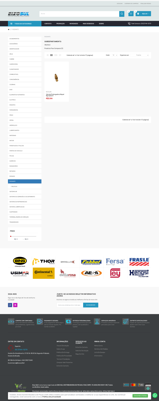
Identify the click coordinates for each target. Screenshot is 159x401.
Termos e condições (63, 359)
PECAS (12, 156)
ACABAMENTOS (14, 38)
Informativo (98, 356)
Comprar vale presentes (65, 362)
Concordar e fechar (140, 396)
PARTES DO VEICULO (16, 151)
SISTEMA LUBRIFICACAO (17, 207)
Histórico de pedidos (101, 349)
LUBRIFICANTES (14, 130)
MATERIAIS (13, 135)
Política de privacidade (64, 356)
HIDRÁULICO (13, 125)
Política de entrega (63, 352)
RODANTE (15, 29)
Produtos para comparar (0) (53, 48)
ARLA (11, 54)
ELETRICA (13, 100)
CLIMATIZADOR (14, 69)
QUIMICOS (13, 161)
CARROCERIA (14, 64)
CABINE (12, 59)
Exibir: (108, 55)
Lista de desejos (99, 352)
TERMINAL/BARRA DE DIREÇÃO (19, 217)
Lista (60, 55)
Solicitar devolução (82, 351)
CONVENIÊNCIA (14, 79)
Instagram (15, 305)
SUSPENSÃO (13, 212)
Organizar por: (124, 55)
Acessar (119, 3)
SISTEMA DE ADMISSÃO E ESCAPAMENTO (22, 196)
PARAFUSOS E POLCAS (17, 145)
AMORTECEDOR (14, 49)
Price (12, 231)
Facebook (10, 305)
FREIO (11, 115)
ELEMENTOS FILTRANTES (17, 94)
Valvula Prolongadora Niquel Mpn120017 (55, 96)
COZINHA (12, 84)
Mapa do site (80, 354)
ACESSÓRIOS (14, 44)
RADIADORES (14, 166)
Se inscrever (90, 305)
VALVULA (47, 45)
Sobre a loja (61, 349)
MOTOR (12, 140)
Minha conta (98, 346)
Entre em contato (63, 366)
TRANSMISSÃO (14, 222)
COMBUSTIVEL (14, 74)
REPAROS (12, 171)
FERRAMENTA (14, 110)
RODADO (12, 176)
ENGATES (12, 105)
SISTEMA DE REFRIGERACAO (18, 201)
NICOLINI (48, 93)
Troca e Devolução (63, 346)
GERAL (12, 120)
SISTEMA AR (13, 191)
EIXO (11, 89)
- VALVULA (13, 186)
